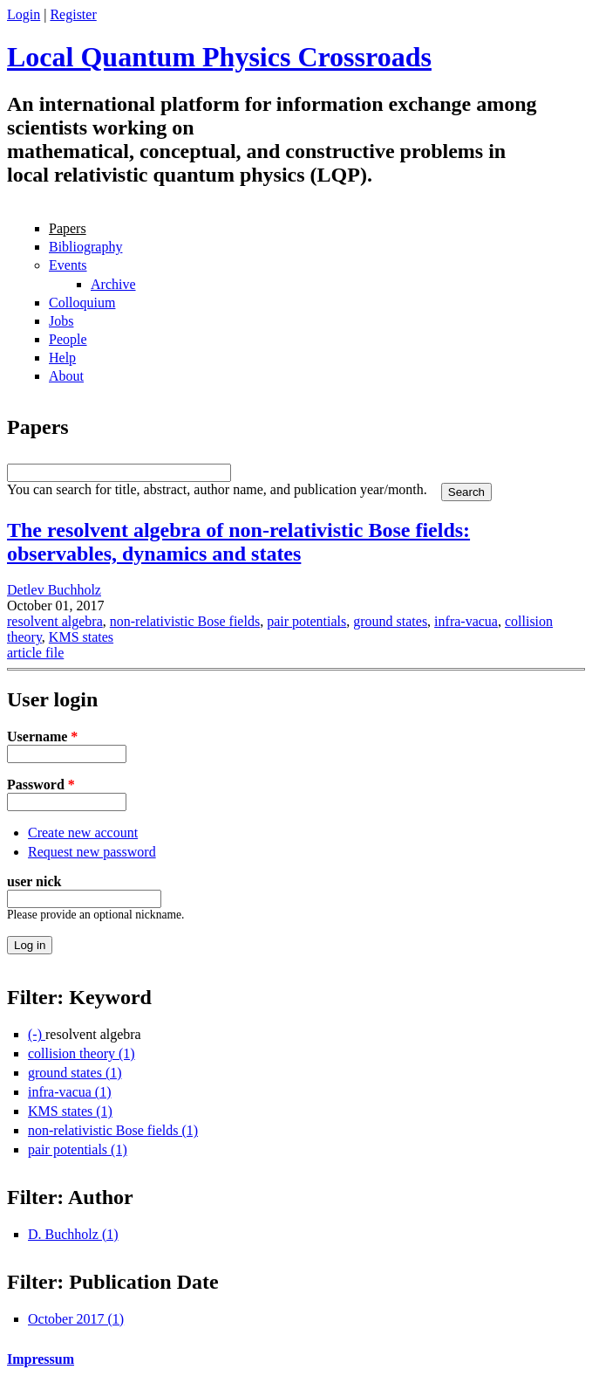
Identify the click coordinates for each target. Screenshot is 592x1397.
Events (68, 265)
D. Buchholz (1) (73, 1234)
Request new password (92, 851)
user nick (34, 881)
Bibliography (85, 246)
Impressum (40, 1359)
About (66, 375)
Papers (67, 228)
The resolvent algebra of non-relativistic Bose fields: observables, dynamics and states (238, 542)
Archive (113, 284)
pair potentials (306, 621)
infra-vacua (466, 621)
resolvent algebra (55, 621)
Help (62, 357)
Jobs (61, 320)
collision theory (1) (81, 1053)
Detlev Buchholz (54, 589)
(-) (36, 1034)
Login (23, 14)
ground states (390, 621)
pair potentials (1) (77, 1149)
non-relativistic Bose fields (185, 621)
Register (73, 14)
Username (42, 736)
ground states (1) (75, 1072)
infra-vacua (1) (70, 1091)
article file (35, 652)
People (68, 339)
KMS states (81, 637)
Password (41, 784)
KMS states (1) (70, 1111)
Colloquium (82, 302)
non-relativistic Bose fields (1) (113, 1130)
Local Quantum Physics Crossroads (219, 56)
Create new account (83, 832)
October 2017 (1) (76, 1318)
